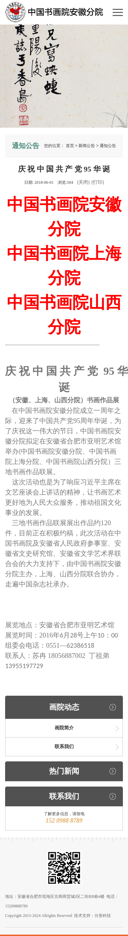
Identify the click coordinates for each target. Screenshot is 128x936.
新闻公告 (87, 145)
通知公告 (108, 145)
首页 (70, 145)
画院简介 (64, 727)
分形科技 (103, 915)
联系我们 (64, 746)
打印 (97, 182)
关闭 (83, 182)
